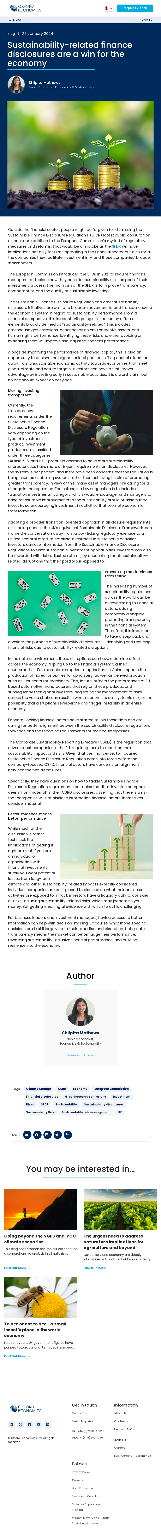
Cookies (77, 1480)
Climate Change (38, 1089)
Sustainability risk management (86, 1112)
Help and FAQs (124, 1429)
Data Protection (82, 1488)
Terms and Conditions (87, 1496)
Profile (88, 1055)
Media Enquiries (82, 1421)
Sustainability (66, 1104)
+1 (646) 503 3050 (91, 1437)
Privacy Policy (81, 1472)
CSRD (62, 1089)
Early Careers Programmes (132, 1455)
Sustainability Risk (40, 1112)
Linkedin (74, 1055)
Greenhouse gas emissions (85, 1097)
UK (120, 1112)
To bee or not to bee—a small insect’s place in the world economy (35, 1329)
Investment (122, 1097)
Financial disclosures (42, 1097)
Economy (80, 1089)
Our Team (121, 1421)
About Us (120, 1413)
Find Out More (17, 1268)
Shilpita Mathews (80, 1032)
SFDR (116, 246)
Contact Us (79, 1413)
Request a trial (134, 8)
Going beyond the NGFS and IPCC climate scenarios (40, 1239)
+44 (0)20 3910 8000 (91, 1431)
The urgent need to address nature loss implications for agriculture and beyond (114, 1242)
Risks (30, 1104)
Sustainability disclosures (104, 1104)
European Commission (111, 1089)
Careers (119, 1447)
